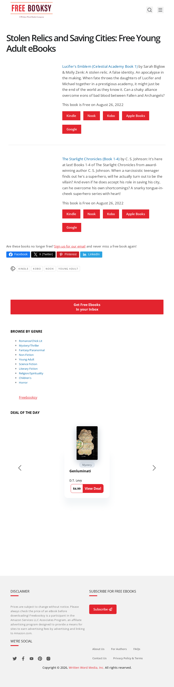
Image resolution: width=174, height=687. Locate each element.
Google (71, 129)
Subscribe (102, 609)
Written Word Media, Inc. (86, 668)
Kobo (111, 116)
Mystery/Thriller (29, 345)
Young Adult (68, 268)
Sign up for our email (69, 246)
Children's (25, 378)
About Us (99, 649)
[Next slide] (154, 468)
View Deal (93, 488)
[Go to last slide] (20, 468)
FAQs (137, 649)
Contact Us (100, 658)
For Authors (119, 649)
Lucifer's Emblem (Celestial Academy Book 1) (100, 66)
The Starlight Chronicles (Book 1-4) (91, 158)
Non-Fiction (26, 355)
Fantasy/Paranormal (32, 350)
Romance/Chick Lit (30, 341)
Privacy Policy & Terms (128, 658)
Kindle (71, 116)
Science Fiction (28, 364)
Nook (92, 116)
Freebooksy (28, 397)
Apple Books (135, 116)
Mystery (87, 465)
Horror (23, 382)
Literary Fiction (28, 369)
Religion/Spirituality (31, 373)
